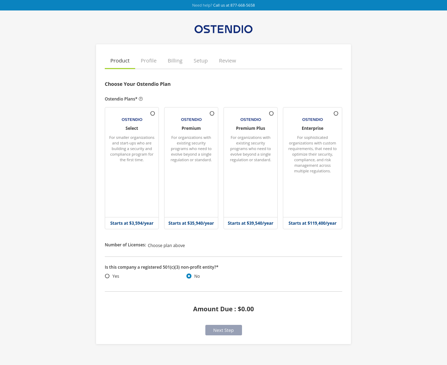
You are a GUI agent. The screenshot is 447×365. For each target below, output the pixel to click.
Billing (175, 60)
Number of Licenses (125, 245)
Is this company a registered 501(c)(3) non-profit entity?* (162, 267)
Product (120, 60)
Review (227, 60)
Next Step (223, 330)
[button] (120, 61)
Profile (148, 60)
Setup (201, 60)
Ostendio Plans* (124, 99)
